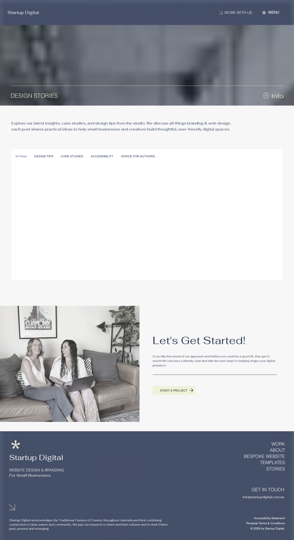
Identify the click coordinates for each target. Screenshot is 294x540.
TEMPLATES (272, 462)
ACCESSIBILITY (102, 156)
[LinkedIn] (27, 489)
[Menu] (270, 12)
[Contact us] (237, 12)
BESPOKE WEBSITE (264, 456)
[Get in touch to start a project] (174, 390)
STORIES (275, 469)
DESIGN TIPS (43, 156)
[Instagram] (14, 489)
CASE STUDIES (72, 156)
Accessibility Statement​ (269, 518)
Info (277, 96)
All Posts (21, 156)
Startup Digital (24, 12)
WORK (278, 444)
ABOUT (277, 450)
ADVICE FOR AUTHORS (138, 156)
